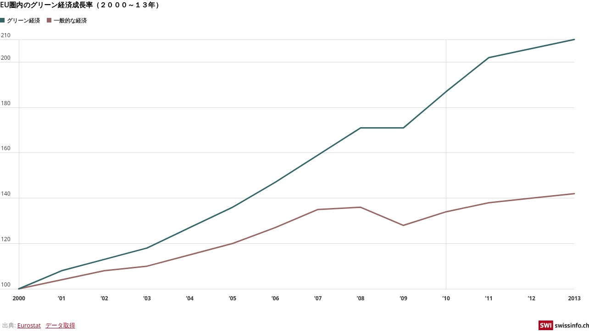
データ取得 (60, 325)
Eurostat (29, 325)
